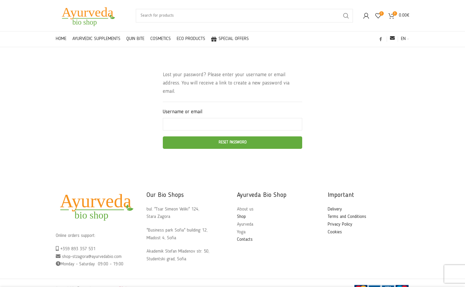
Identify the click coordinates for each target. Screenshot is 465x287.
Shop (241, 216)
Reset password (233, 142)
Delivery (335, 209)
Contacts (245, 239)
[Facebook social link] (381, 39)
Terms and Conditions (347, 216)
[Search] (244, 16)
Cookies (335, 232)
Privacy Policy (340, 224)
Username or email (182, 111)
